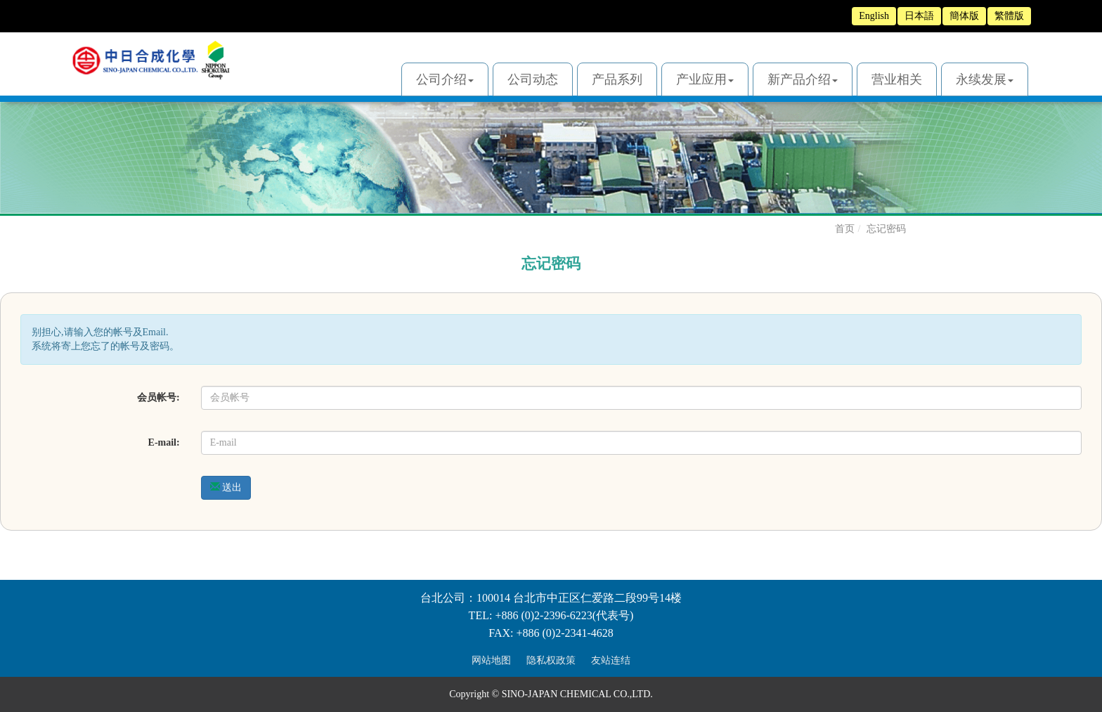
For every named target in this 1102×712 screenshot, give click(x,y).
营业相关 (896, 79)
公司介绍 (445, 79)
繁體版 (1009, 16)
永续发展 (984, 79)
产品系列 (617, 79)
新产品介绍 (802, 79)
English (874, 16)
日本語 (919, 16)
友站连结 (610, 660)
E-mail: (164, 442)
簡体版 (964, 16)
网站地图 (491, 660)
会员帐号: (158, 397)
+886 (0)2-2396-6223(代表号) (564, 615)
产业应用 (705, 79)
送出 (226, 487)
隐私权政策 (551, 660)
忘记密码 (886, 229)
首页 (845, 229)
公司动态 (532, 79)
